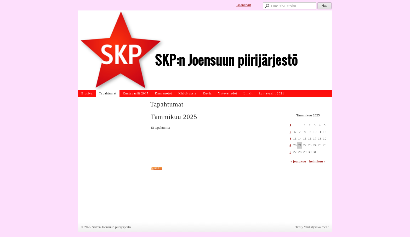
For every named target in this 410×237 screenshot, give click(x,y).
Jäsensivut (243, 5)
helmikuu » (317, 161)
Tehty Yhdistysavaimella (312, 227)
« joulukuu (298, 161)
